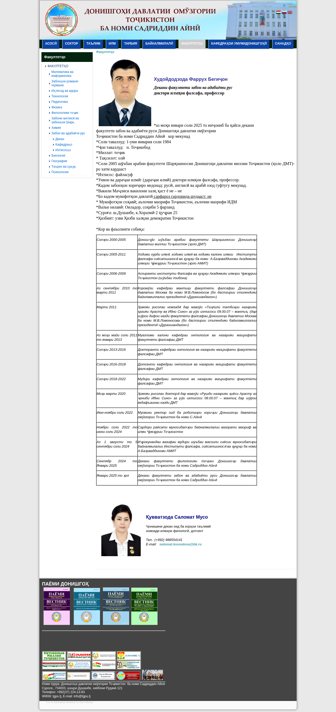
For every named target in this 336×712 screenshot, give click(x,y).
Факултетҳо (105, 52)
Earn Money (86, 702)
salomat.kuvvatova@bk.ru (180, 544)
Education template (65, 702)
